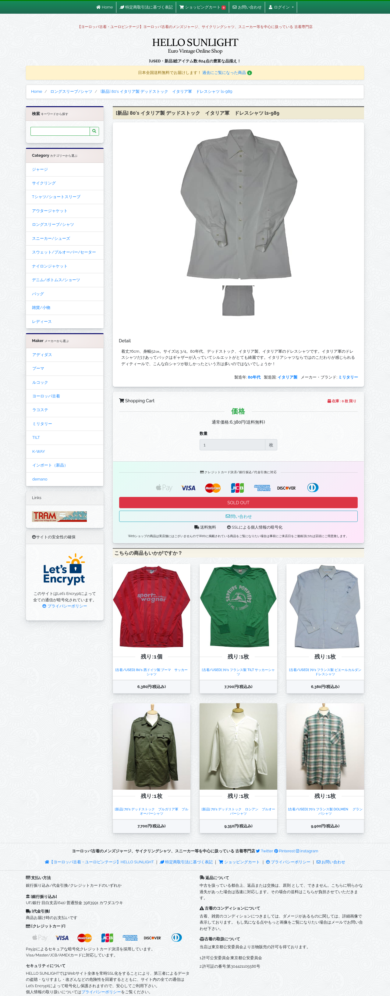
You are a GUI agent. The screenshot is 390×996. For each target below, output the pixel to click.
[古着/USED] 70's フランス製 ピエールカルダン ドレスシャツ (327, 672)
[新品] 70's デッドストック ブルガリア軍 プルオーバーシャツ (151, 811)
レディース (42, 321)
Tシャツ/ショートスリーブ (56, 196)
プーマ (38, 368)
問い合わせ (238, 516)
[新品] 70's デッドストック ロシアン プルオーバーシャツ (238, 811)
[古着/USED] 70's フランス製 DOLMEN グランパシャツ (325, 811)
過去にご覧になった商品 (227, 72)
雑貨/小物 (41, 307)
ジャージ (40, 169)
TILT (36, 437)
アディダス (42, 354)
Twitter (264, 851)
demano (39, 479)
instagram (307, 851)
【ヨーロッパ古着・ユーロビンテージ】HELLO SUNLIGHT (99, 862)
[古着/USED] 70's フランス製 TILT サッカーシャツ (238, 672)
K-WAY (38, 451)
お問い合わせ (331, 862)
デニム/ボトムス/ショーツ (56, 280)
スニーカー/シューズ (51, 238)
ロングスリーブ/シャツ (53, 224)
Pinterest (284, 851)
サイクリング (44, 183)
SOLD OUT (238, 502)
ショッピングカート (239, 862)
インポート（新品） (50, 465)
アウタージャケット (50, 210)
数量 (203, 433)
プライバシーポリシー (64, 606)
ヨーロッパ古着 (46, 396)
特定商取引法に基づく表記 (186, 862)
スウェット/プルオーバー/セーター (64, 252)
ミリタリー (42, 423)
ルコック (40, 382)
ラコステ (40, 409)
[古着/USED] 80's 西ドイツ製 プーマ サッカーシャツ (151, 672)
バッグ (38, 294)
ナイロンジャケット (50, 266)
